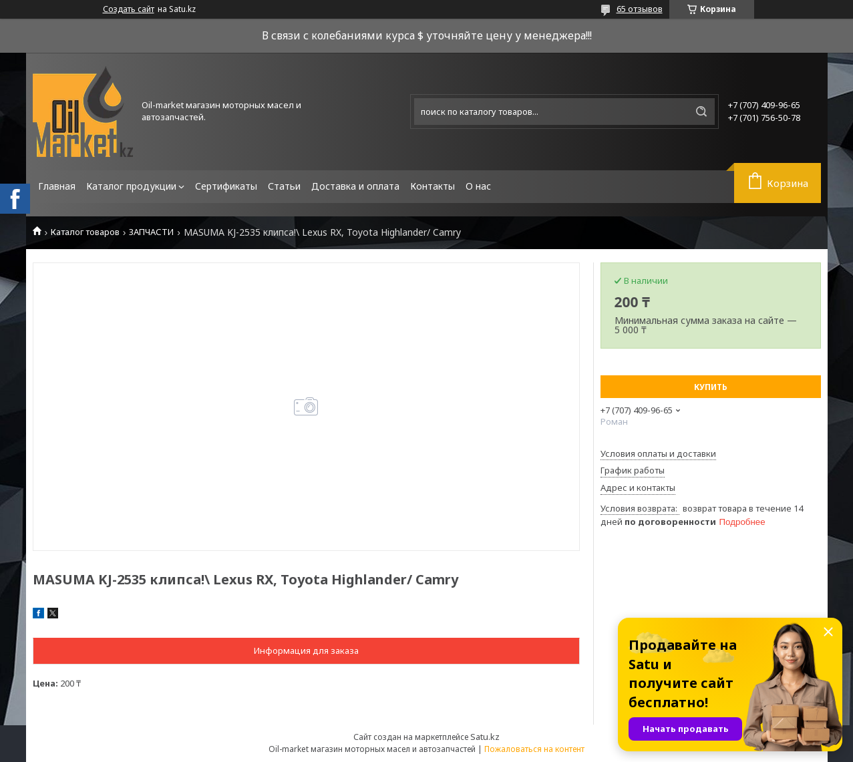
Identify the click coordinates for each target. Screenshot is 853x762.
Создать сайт (128, 9)
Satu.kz (485, 737)
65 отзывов (640, 9)
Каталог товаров (85, 232)
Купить (710, 387)
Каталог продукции (131, 186)
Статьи (284, 186)
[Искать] (701, 111)
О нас (478, 186)
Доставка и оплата (355, 186)
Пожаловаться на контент (534, 749)
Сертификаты (226, 186)
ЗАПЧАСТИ (151, 232)
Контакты (432, 186)
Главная (56, 186)
